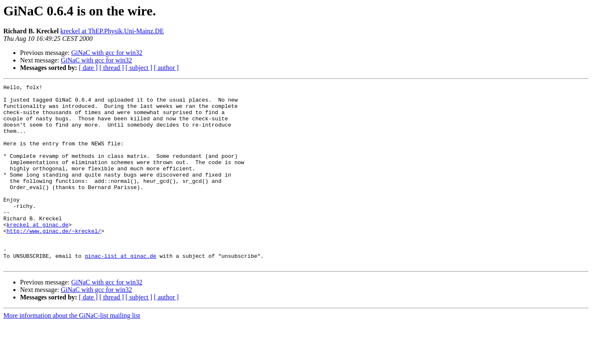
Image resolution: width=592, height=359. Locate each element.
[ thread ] (111, 67)
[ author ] (166, 67)
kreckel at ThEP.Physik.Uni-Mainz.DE (112, 31)
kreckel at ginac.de (37, 253)
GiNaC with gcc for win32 (107, 52)
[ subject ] (139, 67)
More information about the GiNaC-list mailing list (71, 351)
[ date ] (88, 67)
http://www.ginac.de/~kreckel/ (54, 260)
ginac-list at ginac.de (120, 290)
